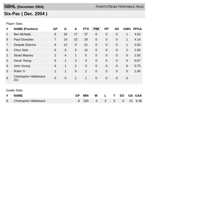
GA (130, 95)
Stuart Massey (23, 55)
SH (117, 29)
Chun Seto (21, 50)
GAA (138, 95)
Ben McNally (22, 34)
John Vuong (22, 66)
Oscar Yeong (22, 60)
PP (107, 29)
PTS (86, 29)
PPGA (137, 29)
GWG (127, 29)
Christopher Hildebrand (29, 76)
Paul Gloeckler (24, 39)
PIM (96, 29)
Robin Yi (19, 71)
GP (55, 29)
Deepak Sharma (25, 44)
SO (122, 95)
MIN (85, 95)
